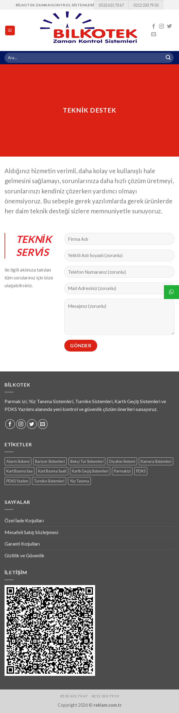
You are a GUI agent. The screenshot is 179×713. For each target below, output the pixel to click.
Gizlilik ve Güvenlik (24, 555)
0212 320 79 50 (145, 5)
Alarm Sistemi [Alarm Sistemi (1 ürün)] (18, 461)
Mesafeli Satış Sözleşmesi (31, 532)
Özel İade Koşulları (24, 520)
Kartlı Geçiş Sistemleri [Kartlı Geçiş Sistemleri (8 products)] (90, 471)
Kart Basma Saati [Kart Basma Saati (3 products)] (52, 471)
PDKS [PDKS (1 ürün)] (140, 471)
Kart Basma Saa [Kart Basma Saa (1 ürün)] (19, 471)
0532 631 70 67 (111, 5)
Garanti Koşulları (22, 543)
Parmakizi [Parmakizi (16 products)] (122, 471)
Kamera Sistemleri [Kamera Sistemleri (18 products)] (156, 461)
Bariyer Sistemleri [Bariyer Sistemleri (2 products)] (50, 461)
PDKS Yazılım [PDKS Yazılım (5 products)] (17, 481)
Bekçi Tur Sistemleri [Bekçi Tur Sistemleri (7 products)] (87, 461)
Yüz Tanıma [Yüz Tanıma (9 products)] (79, 481)
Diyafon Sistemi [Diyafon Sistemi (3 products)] (122, 461)
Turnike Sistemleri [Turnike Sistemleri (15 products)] (49, 481)
